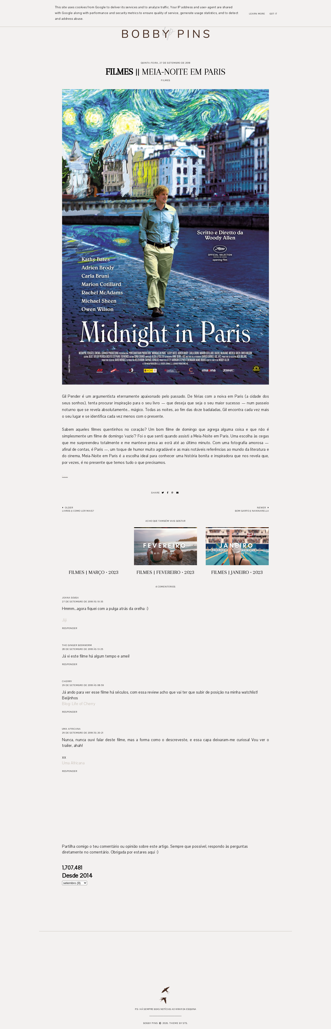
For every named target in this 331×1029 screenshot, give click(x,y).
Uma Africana (71, 728)
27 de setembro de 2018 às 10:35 (82, 601)
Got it (273, 13)
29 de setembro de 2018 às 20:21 (82, 732)
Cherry (67, 681)
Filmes (165, 80)
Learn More (257, 13)
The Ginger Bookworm (77, 645)
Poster (65, 476)
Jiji (64, 620)
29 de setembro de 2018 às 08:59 (83, 685)
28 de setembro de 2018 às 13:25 (82, 649)
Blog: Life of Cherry (78, 703)
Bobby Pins (150, 1023)
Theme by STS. (178, 1023)
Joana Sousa (70, 597)
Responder (69, 628)
